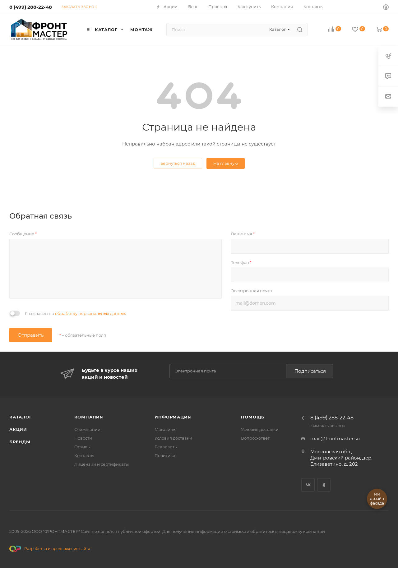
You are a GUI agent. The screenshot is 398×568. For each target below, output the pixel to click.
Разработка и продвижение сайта (49, 549)
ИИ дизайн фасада (377, 499)
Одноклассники (324, 485)
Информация (173, 416)
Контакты (84, 455)
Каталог (20, 416)
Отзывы (82, 446)
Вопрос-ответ (255, 438)
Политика (165, 455)
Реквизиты (166, 446)
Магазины (165, 429)
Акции (18, 429)
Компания (88, 416)
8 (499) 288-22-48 (30, 7)
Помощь (252, 416)
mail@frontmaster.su (335, 438)
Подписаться (310, 371)
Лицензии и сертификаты (101, 464)
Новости (83, 438)
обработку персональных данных (90, 313)
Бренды (19, 441)
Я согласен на (75, 313)
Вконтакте (308, 485)
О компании (87, 429)
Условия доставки (173, 438)
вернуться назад (177, 163)
